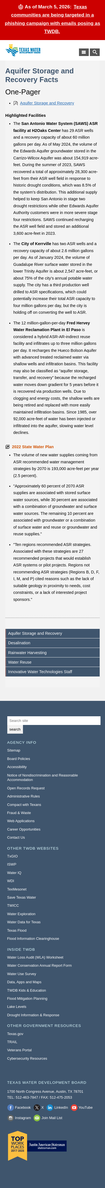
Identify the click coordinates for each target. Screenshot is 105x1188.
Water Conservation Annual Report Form (39, 965)
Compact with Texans (24, 805)
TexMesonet (17, 889)
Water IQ (14, 873)
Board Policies (18, 759)
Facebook (23, 1107)
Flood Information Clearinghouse (33, 938)
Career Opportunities (24, 829)
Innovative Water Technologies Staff (40, 671)
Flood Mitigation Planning (27, 998)
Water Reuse (19, 662)
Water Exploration (21, 914)
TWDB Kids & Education (26, 990)
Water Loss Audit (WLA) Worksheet (35, 957)
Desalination (19, 643)
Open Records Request (26, 788)
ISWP (12, 864)
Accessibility (17, 767)
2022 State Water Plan (33, 447)
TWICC (13, 905)
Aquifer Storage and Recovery (47, 103)
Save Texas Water (21, 897)
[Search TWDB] (95, 52)
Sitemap (13, 750)
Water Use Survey (21, 974)
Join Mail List (51, 1118)
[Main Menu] (84, 52)
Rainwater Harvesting (27, 652)
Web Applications (21, 821)
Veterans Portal (19, 1050)
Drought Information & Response (33, 1015)
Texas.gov (15, 1034)
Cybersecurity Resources (27, 1058)
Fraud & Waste (19, 813)
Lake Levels (16, 1007)
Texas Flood (17, 930)
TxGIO (12, 856)
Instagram (23, 1118)
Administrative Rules (23, 796)
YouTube (86, 1107)
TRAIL (12, 1042)
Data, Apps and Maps (24, 982)
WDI (10, 881)
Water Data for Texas (24, 922)
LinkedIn (61, 1107)
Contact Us (16, 837)
